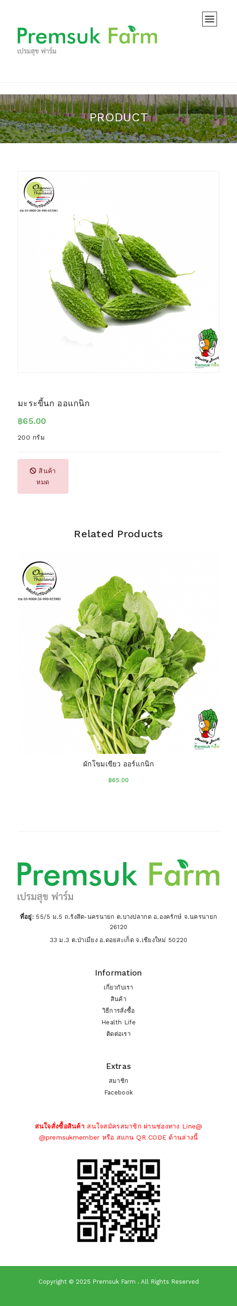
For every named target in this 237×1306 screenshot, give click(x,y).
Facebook (118, 1092)
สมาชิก (118, 1080)
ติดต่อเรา (118, 1033)
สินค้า (118, 999)
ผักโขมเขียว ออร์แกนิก (118, 764)
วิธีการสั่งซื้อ (118, 1010)
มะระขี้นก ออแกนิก (54, 403)
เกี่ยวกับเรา (118, 987)
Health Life (118, 1022)
